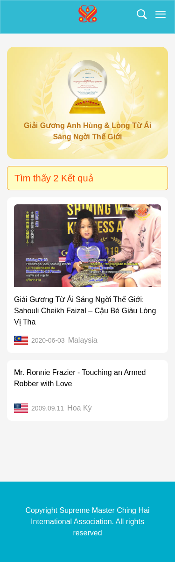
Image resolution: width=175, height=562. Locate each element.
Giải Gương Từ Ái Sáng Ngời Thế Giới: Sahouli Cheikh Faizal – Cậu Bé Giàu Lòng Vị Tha (85, 310)
